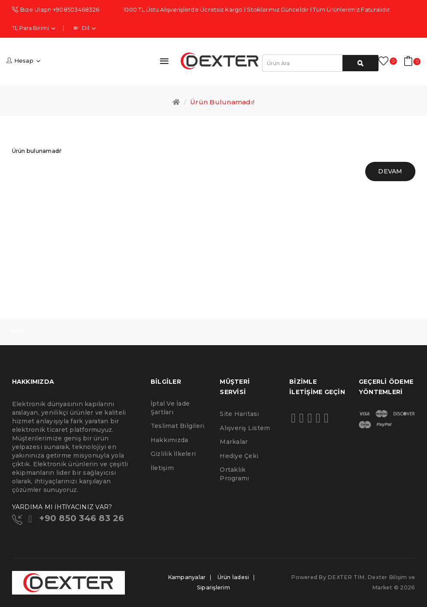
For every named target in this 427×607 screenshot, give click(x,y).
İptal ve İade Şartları (170, 408)
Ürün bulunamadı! (222, 102)
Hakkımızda (169, 440)
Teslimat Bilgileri (178, 426)
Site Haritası (239, 414)
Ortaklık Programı (234, 474)
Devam (390, 171)
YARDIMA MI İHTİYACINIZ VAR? (62, 507)
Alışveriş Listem (245, 428)
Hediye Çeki (239, 456)
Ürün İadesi (233, 577)
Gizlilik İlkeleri (173, 454)
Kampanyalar (187, 577)
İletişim (162, 468)
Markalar (234, 442)
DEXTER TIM (346, 577)
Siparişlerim (213, 587)
